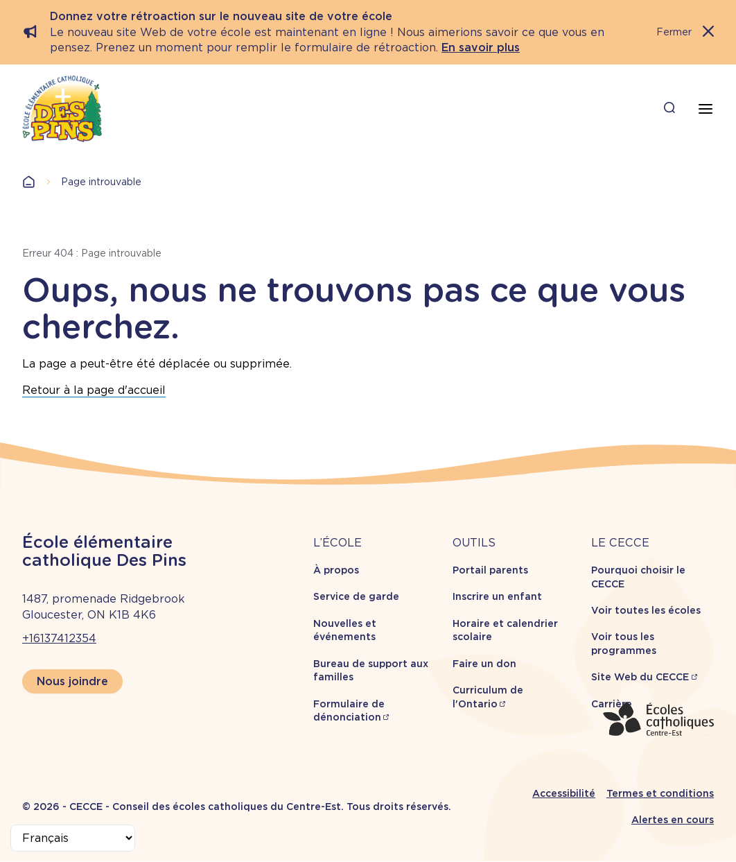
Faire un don (484, 663)
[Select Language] (72, 838)
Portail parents (490, 570)
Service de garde (356, 596)
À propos (336, 570)
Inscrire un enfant (497, 596)
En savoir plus (480, 47)
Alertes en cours (672, 819)
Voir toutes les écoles (646, 610)
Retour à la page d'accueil (94, 390)
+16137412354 (59, 638)
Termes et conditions (660, 793)
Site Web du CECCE (640, 676)
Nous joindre (72, 681)
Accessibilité (563, 793)
